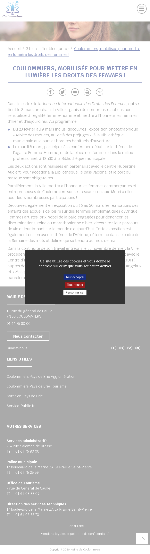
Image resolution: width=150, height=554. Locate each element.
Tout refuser (75, 284)
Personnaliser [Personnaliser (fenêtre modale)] (75, 292)
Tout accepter (75, 277)
